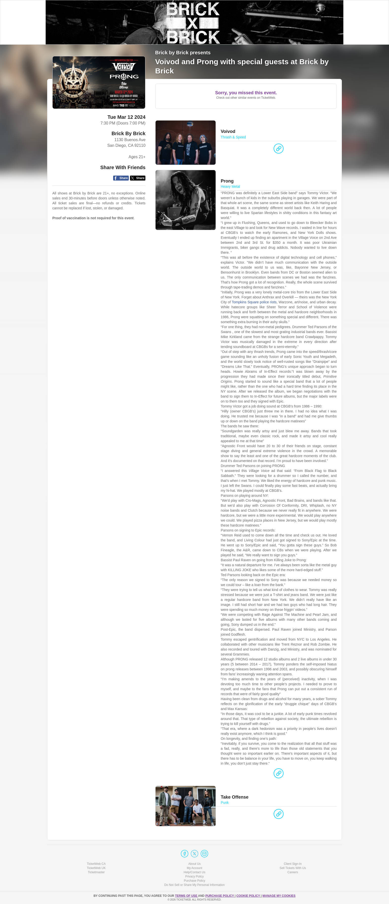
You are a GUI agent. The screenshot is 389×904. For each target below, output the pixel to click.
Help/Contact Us (194, 872)
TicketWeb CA (96, 864)
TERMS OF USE (186, 896)
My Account (194, 868)
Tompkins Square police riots (254, 302)
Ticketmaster (96, 872)
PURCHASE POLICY (220, 896)
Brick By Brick (129, 133)
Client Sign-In (293, 864)
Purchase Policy (194, 880)
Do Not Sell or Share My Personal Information (194, 885)
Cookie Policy (248, 896)
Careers (293, 872)
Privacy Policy (194, 876)
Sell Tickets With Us (293, 868)
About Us (194, 864)
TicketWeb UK (96, 868)
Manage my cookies (278, 896)
